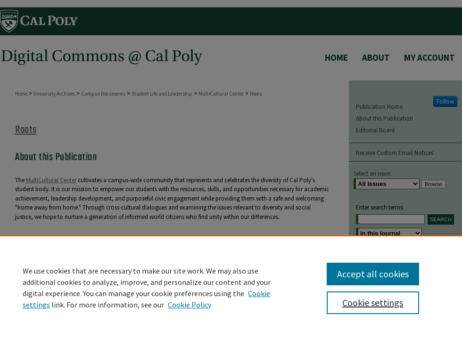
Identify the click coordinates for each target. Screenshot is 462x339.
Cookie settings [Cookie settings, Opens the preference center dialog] (372, 302)
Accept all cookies (373, 274)
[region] (231, 287)
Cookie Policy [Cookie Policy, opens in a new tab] (189, 304)
